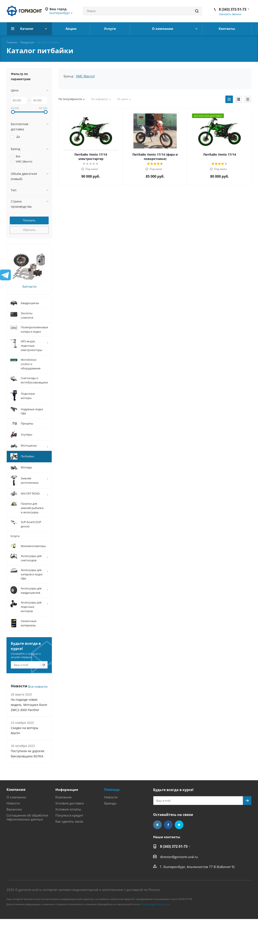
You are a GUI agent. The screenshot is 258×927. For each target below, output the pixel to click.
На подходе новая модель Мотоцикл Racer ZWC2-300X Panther (29, 704)
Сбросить (29, 230)
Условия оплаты (68, 809)
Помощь (112, 789)
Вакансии (14, 809)
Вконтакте (157, 824)
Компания (15, 789)
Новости (13, 803)
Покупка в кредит (69, 815)
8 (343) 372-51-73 (232, 9)
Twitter (179, 824)
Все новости (38, 686)
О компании (16, 797)
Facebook (168, 824)
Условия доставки (69, 803)
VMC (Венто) (85, 76)
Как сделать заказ (69, 821)
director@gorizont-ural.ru (179, 857)
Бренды (110, 803)
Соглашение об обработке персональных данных (27, 817)
